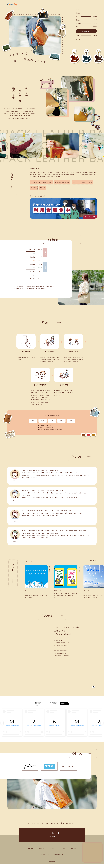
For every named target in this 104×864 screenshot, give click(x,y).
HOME (77, 10)
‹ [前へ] (2, 723)
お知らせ (52, 848)
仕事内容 (41, 848)
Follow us (64, 703)
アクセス (62, 848)
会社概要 (30, 848)
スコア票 (43, 854)
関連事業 (73, 848)
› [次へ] (101, 723)
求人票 (49, 854)
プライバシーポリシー (58, 854)
